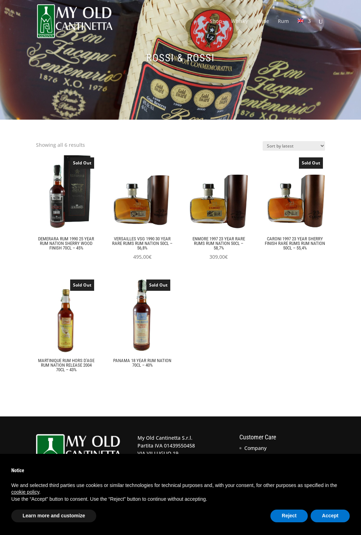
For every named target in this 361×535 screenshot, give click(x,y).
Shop (216, 21)
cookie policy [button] (25, 492)
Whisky (239, 21)
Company (255, 448)
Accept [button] (330, 515)
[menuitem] (304, 30)
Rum (283, 21)
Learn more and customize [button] (54, 515)
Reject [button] (289, 515)
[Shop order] (294, 146)
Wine (263, 21)
